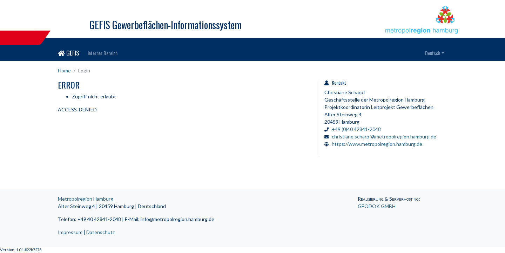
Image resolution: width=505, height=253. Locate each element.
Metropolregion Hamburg (85, 199)
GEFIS (68, 52)
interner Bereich (102, 53)
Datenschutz (100, 232)
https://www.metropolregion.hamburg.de (377, 144)
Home (64, 70)
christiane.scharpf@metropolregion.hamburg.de (384, 137)
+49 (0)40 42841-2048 (356, 129)
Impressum (70, 232)
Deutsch (432, 53)
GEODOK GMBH (377, 206)
